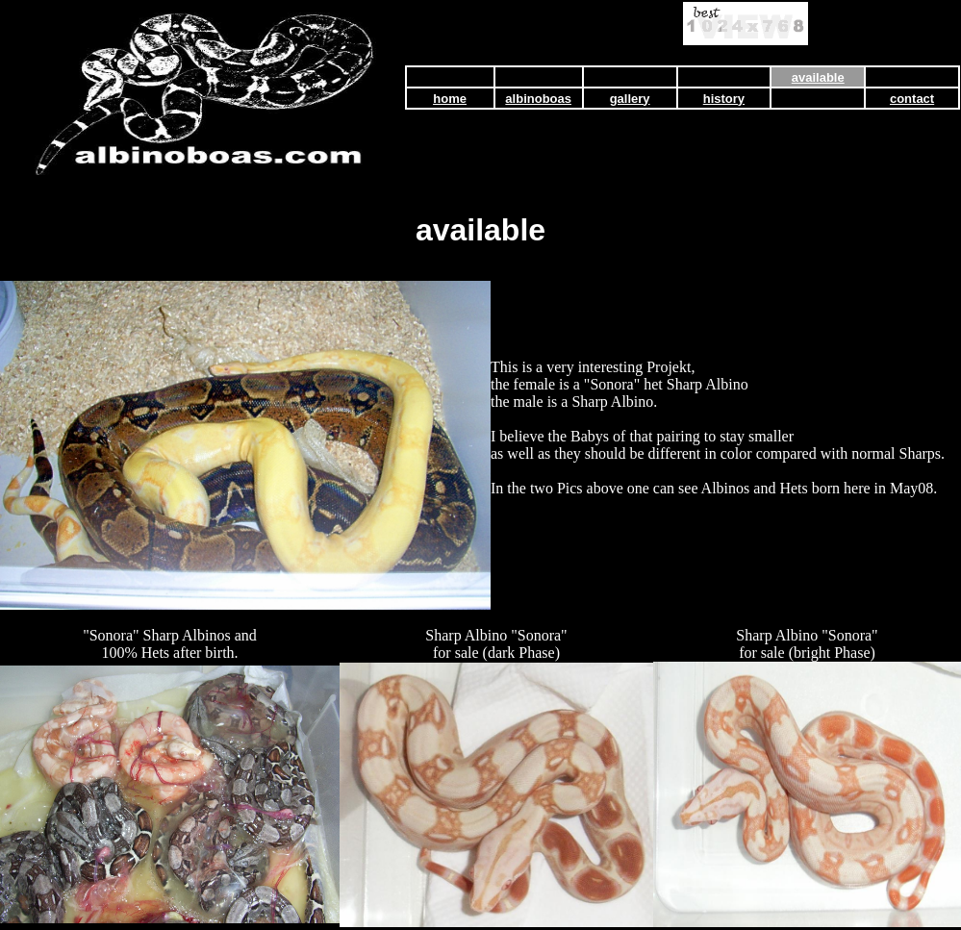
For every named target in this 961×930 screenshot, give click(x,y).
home (450, 98)
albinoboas (538, 98)
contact (912, 98)
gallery (630, 98)
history (724, 98)
